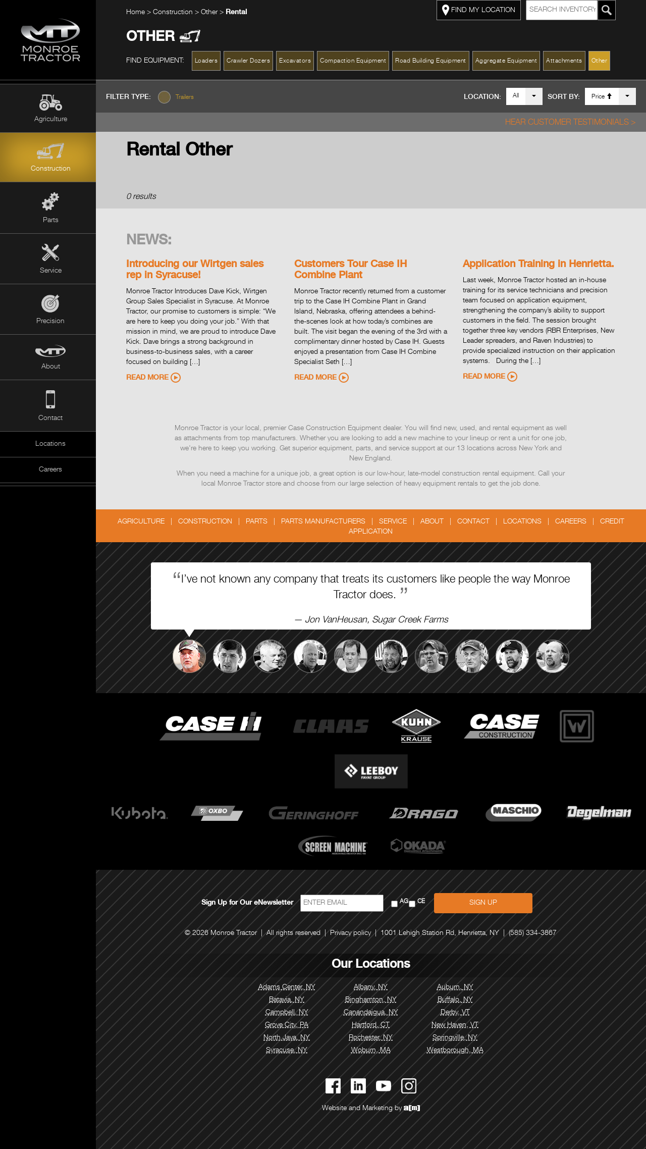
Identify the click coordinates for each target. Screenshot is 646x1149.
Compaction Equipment (356, 61)
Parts (51, 220)
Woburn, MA (373, 1050)
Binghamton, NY (373, 1000)
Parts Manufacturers (326, 522)
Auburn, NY (458, 987)
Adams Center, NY (289, 987)
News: (151, 241)
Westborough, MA (457, 1050)
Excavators (298, 61)
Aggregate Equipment (509, 61)
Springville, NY (457, 1037)
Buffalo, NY (457, 1000)
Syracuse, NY (289, 1050)
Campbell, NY (289, 1012)
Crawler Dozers (251, 61)
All (516, 96)
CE (423, 902)
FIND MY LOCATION (481, 10)
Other (212, 12)
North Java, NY (289, 1037)
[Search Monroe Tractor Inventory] (609, 10)
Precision (50, 321)
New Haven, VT (457, 1025)
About (50, 367)
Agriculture (50, 119)
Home (138, 12)
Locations (50, 444)
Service (51, 271)
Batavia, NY (289, 1000)
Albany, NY (373, 987)
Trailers (190, 97)
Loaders (209, 61)
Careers (50, 470)
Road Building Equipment (433, 61)
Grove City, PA (289, 1025)
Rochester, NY (373, 1037)
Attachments (567, 61)
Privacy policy (353, 933)
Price (601, 96)
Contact (50, 418)
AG (406, 902)
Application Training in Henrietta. (541, 265)
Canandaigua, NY (373, 1012)
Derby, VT (457, 1012)
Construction (51, 169)
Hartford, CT (373, 1025)
